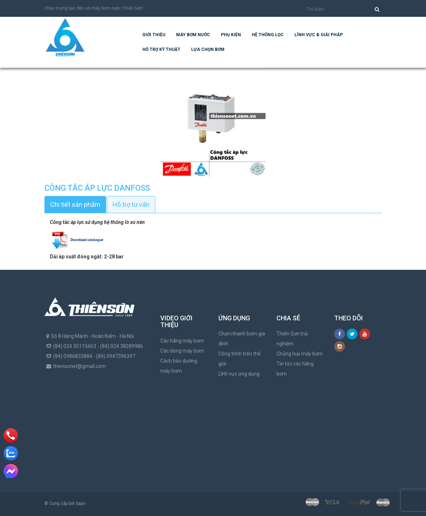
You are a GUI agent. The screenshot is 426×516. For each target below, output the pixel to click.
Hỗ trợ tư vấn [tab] (131, 204)
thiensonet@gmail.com (79, 366)
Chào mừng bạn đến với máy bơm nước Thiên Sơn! (93, 8)
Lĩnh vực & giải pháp (318, 34)
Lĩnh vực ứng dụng (239, 374)
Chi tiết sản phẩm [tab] (75, 204)
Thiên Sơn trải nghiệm (292, 339)
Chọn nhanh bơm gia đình (241, 339)
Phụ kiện (231, 34)
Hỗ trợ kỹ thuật (161, 49)
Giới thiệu (153, 34)
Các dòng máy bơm (182, 351)
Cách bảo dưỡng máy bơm (178, 366)
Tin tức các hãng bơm (295, 369)
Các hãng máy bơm (182, 341)
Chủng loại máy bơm (299, 354)
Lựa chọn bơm (207, 49)
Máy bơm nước (193, 34)
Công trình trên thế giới (239, 359)
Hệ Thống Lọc (268, 34)
